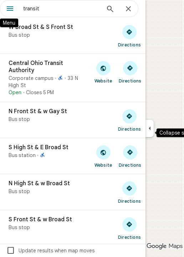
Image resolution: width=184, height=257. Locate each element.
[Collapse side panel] (149, 128)
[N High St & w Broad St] (72, 192)
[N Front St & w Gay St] (72, 120)
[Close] (128, 9)
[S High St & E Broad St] (72, 156)
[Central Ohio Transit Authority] (72, 78)
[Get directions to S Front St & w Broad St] (129, 228)
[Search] (110, 9)
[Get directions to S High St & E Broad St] (130, 156)
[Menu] (10, 9)
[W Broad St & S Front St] (72, 36)
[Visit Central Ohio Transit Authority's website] (103, 72)
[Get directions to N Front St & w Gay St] (129, 120)
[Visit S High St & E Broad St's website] (103, 156)
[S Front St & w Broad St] (72, 228)
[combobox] (61, 8)
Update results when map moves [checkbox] (50, 250)
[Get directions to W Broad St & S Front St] (129, 36)
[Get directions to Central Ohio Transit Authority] (130, 72)
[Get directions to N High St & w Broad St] (129, 192)
